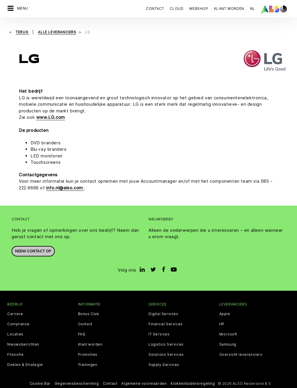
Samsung (227, 344)
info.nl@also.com (65, 188)
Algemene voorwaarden (143, 383)
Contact (155, 8)
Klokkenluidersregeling (193, 383)
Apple (224, 314)
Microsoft (228, 334)
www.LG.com (50, 117)
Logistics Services (166, 344)
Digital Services (163, 314)
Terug (22, 32)
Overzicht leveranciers (240, 355)
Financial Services (165, 324)
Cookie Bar (40, 383)
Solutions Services (166, 355)
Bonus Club (88, 314)
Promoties (87, 355)
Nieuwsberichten (23, 344)
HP (221, 324)
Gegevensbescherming (77, 383)
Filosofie (15, 355)
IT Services (159, 334)
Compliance (18, 324)
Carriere (15, 314)
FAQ (82, 334)
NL (252, 8)
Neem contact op (33, 251)
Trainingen (87, 365)
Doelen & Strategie (25, 365)
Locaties (15, 334)
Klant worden (90, 344)
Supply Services (163, 365)
